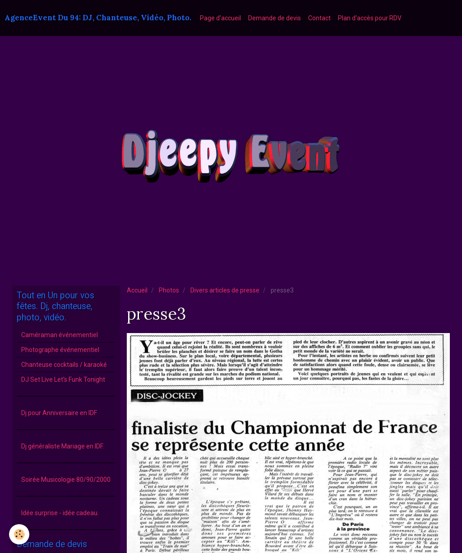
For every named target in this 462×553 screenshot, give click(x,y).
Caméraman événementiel (59, 334)
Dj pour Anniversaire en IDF (59, 412)
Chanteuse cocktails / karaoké (64, 364)
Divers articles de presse (224, 290)
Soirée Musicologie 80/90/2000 (66, 479)
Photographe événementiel (60, 349)
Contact (319, 18)
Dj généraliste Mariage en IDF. (62, 446)
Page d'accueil (220, 18)
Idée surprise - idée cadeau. (60, 512)
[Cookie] (19, 534)
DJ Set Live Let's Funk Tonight (63, 379)
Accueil (137, 290)
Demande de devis (274, 18)
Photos (169, 290)
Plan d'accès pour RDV (370, 18)
